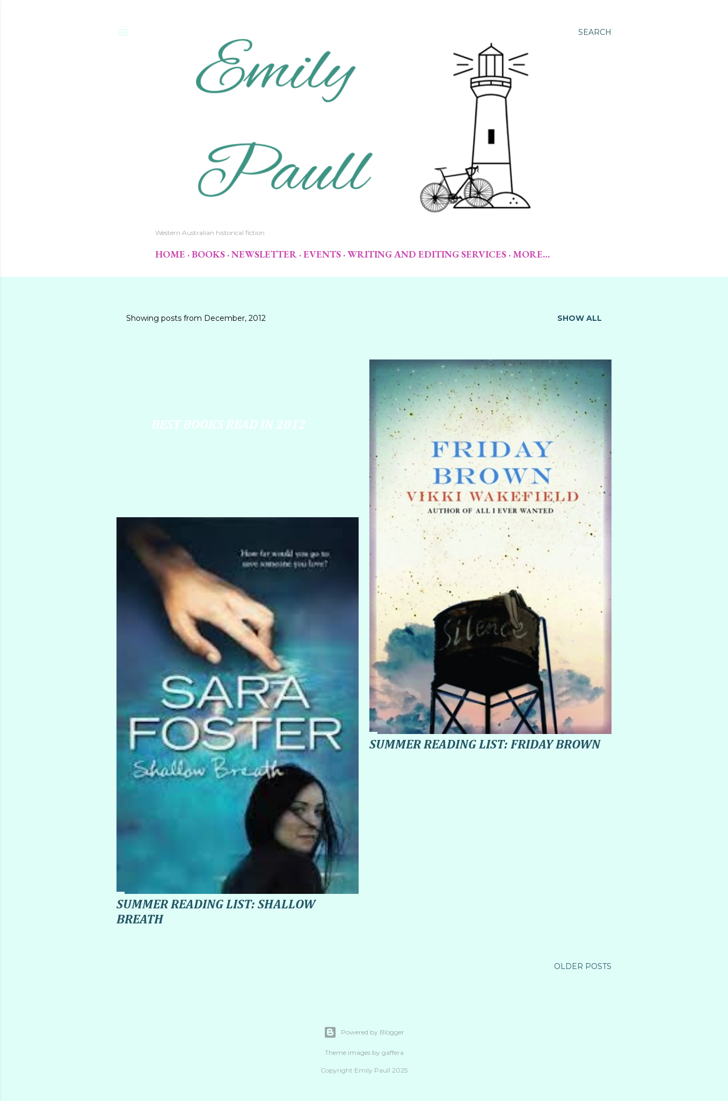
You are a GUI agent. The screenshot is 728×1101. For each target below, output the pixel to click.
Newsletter (264, 254)
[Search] (594, 32)
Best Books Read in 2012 (228, 425)
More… (531, 254)
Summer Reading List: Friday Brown (484, 744)
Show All (579, 318)
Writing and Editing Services (426, 254)
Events (322, 254)
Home (170, 254)
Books (208, 254)
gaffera (393, 1052)
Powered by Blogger (364, 1032)
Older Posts (582, 966)
